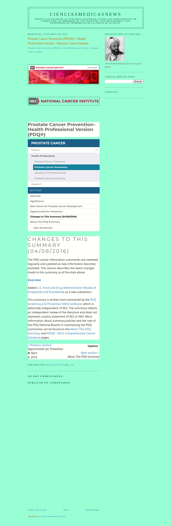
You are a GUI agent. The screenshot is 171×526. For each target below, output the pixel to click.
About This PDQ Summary (45, 221)
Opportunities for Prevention (46, 211)
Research (36, 184)
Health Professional (43, 156)
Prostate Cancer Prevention (50, 167)
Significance (37, 201)
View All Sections (43, 227)
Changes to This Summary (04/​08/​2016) (53, 216)
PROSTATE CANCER (48, 143)
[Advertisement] (54, 483)
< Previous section (39, 345)
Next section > (90, 353)
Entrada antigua (92, 509)
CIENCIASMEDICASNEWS (85, 14)
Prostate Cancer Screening (49, 178)
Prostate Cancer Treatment (49, 161)
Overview (35, 195)
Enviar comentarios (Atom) (53, 516)
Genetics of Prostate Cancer (50, 172)
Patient (35, 150)
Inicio (66, 509)
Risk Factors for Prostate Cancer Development (56, 206)
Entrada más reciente (37, 509)
